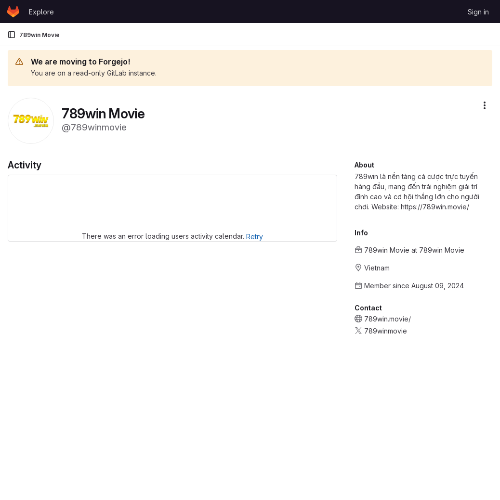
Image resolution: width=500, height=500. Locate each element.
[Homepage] (13, 11)
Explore (41, 12)
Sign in (478, 12)
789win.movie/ (387, 319)
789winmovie (385, 331)
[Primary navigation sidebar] (11, 34)
